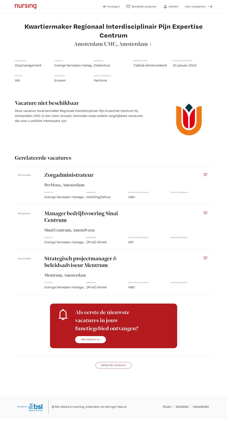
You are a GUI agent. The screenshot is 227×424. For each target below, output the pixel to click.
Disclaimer (182, 406)
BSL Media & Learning (69, 406)
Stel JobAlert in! (90, 339)
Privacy (167, 406)
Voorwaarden (201, 406)
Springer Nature (116, 406)
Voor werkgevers (195, 6)
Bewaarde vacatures (141, 6)
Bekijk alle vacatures (113, 365)
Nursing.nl (111, 6)
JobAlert (170, 6)
